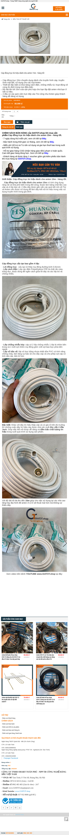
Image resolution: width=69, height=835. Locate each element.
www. (17, 791)
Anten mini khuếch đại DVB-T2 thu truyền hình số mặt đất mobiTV (10, 699)
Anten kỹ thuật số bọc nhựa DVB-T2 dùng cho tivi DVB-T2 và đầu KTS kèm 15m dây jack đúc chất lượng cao (45, 700)
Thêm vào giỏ (25, 122)
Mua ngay (7, 122)
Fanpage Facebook (11, 758)
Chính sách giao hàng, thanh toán (12, 733)
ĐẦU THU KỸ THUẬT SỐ (21, 19)
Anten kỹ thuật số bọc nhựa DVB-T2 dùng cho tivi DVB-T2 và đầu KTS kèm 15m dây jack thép (11, 657)
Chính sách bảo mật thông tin (11, 730)
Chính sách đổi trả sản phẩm (10, 727)
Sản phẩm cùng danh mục (13, 619)
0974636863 (10, 833)
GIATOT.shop (20, 814)
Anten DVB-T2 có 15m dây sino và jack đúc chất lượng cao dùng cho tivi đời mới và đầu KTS (45, 657)
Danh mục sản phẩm (34, 15)
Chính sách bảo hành (8, 724)
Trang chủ (6, 19)
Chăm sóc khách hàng (8, 718)
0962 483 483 (27, 833)
